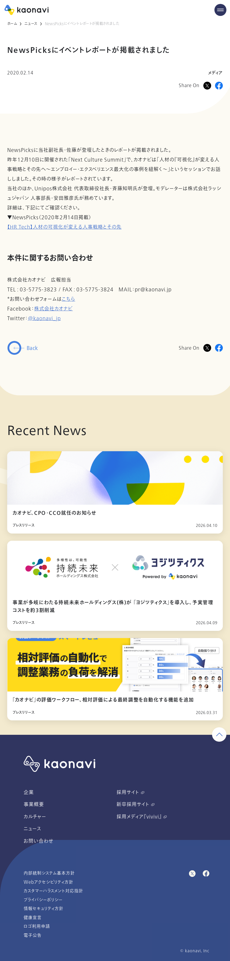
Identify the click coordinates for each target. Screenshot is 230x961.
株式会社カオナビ (53, 308)
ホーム (12, 23)
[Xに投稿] (207, 86)
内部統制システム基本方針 (49, 873)
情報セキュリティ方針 (43, 908)
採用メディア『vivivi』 (141, 816)
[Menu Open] (220, 10)
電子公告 (33, 935)
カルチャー (35, 816)
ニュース (31, 23)
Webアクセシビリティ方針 (48, 882)
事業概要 (34, 804)
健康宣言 (33, 917)
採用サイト (130, 792)
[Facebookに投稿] (219, 86)
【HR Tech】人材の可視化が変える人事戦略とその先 (64, 227)
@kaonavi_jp (44, 318)
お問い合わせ (38, 841)
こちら (68, 299)
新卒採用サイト (135, 804)
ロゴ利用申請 (37, 926)
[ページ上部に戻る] (219, 734)
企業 (29, 792)
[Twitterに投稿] (207, 348)
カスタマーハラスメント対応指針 (53, 891)
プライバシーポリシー (43, 900)
